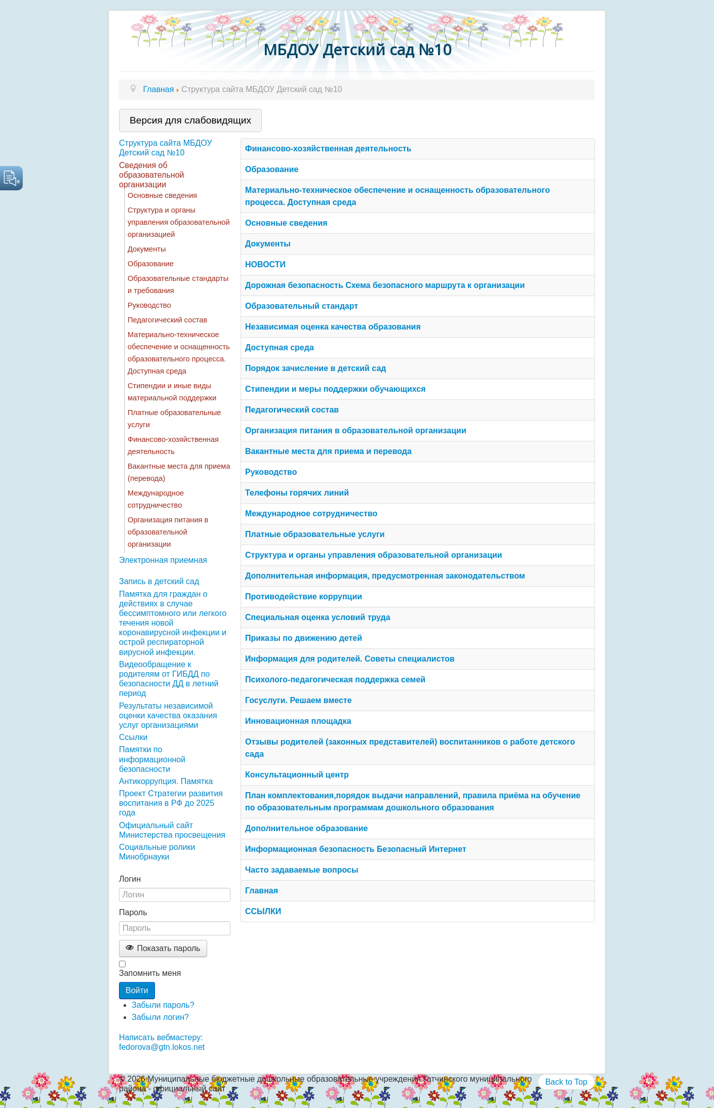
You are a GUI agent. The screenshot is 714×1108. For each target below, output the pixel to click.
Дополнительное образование (306, 828)
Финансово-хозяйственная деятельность (328, 148)
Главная (261, 890)
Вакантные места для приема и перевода (328, 451)
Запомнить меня (150, 973)
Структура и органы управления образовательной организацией (179, 222)
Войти (137, 990)
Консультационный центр (297, 774)
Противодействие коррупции (303, 596)
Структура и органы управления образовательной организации (373, 555)
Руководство (149, 305)
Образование (151, 264)
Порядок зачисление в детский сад (315, 368)
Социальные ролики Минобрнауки (157, 852)
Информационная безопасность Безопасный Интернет (355, 849)
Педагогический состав (167, 320)
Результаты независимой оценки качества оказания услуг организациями (168, 715)
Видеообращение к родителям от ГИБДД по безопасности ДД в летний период (168, 679)
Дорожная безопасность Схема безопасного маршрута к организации (385, 285)
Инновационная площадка (298, 721)
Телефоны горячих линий (297, 492)
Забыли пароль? (163, 1005)
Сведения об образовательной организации (151, 175)
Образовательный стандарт (301, 306)
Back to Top (566, 1082)
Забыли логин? (160, 1017)
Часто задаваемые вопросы (302, 870)
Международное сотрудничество (311, 513)
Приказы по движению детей (303, 638)
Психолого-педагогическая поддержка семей (335, 679)
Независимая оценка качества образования (333, 326)
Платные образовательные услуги (315, 534)
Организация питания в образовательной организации (168, 532)
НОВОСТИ (265, 264)
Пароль (133, 912)
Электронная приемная (163, 560)
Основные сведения (162, 195)
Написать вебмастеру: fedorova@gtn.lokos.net (162, 1042)
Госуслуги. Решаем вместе (298, 700)
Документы (147, 249)
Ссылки (133, 737)
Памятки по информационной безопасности (152, 759)
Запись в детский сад (159, 581)
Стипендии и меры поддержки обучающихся (335, 389)
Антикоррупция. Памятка (166, 781)
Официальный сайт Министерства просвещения (172, 830)
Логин (130, 879)
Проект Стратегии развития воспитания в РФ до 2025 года (171, 803)
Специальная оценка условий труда (317, 617)
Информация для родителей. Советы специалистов (350, 658)
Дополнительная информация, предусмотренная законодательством (385, 575)
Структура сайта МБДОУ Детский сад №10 (165, 148)
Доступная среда (279, 347)
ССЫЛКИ (263, 911)
